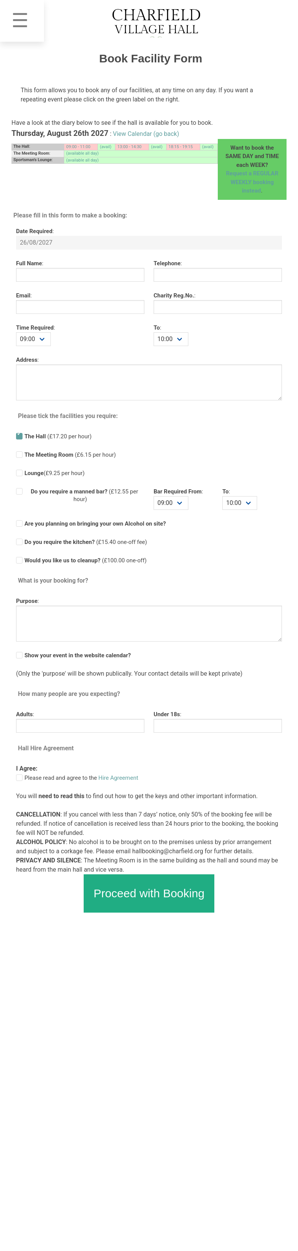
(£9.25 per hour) (54, 473)
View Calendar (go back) (146, 133)
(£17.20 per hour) (58, 436)
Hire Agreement (118, 777)
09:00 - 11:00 (78, 146)
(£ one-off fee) (85, 542)
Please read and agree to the (81, 777)
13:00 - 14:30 (129, 146)
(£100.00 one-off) (85, 560)
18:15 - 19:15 (180, 146)
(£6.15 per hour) (70, 454)
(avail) (105, 146)
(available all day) (82, 153)
